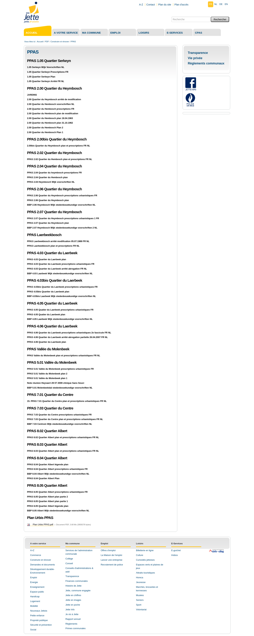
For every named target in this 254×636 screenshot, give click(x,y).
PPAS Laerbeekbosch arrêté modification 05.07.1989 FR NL (58, 241)
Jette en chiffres (73, 595)
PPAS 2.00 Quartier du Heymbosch (54, 88)
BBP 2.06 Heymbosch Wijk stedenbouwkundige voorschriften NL (61, 205)
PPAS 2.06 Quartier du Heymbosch (54, 189)
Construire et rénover (59, 41)
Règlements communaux (206, 63)
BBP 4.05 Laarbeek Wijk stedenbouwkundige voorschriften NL (60, 319)
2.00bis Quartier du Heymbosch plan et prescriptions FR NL (58, 146)
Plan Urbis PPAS (40, 518)
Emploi (115, 32)
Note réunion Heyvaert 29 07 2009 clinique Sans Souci (55, 383)
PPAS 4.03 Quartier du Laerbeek (52, 253)
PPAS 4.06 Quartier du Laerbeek (52, 326)
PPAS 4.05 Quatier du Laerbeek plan (46, 314)
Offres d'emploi (108, 550)
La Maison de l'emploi (111, 555)
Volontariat (141, 609)
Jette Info (70, 609)
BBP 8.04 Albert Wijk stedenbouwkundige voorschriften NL (58, 474)
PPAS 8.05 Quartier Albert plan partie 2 (47, 497)
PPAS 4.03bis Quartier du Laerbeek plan (48, 291)
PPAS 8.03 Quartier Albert (47, 444)
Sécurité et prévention (41, 625)
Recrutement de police (112, 564)
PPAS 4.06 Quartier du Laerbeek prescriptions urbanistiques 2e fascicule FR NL (69, 332)
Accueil (32, 32)
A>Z (32, 550)
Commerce (35, 555)
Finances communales (76, 581)
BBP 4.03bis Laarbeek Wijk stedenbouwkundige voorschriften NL (61, 296)
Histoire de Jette (73, 586)
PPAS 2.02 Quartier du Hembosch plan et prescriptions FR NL (59, 159)
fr (210, 4)
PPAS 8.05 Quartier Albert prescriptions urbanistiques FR (57, 492)
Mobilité (34, 606)
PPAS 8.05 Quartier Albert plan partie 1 (47, 501)
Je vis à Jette (71, 614)
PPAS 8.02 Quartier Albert (47, 431)
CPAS (198, 32)
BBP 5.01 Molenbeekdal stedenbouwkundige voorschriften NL (60, 388)
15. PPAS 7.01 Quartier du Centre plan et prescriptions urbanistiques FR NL (67, 401)
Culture (139, 555)
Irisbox (174, 555)
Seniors (140, 600)
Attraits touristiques (145, 573)
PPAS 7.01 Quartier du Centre (50, 395)
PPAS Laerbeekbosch (44, 235)
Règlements (71, 624)
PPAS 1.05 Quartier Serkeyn (49, 61)
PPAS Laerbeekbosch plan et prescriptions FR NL (53, 246)
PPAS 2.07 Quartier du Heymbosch (54, 212)
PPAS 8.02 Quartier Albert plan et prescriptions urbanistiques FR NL (63, 437)
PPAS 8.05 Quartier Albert (47, 485)
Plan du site (164, 4)
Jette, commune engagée (77, 590)
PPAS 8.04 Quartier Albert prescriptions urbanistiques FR (57, 469)
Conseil (69, 563)
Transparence (198, 53)
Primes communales (75, 628)
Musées (140, 595)
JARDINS (32, 95)
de (221, 4)
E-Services (177, 543)
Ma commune (91, 32)
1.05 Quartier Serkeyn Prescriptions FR (47, 72)
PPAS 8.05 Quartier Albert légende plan (47, 506)
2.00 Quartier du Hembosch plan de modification (52, 113)
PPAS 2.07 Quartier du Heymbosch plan (48, 223)
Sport (138, 605)
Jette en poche (72, 605)
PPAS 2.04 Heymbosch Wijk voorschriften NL (51, 182)
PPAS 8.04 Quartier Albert (47, 458)
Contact (150, 4)
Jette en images (73, 600)
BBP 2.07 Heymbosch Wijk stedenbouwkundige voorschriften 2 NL (62, 228)
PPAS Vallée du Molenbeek (48, 349)
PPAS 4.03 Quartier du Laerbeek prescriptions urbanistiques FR (60, 264)
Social (33, 629)
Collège (69, 558)
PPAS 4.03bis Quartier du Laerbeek (54, 280)
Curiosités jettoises (145, 560)
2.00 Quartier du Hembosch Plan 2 (45, 127)
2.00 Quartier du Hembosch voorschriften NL (50, 104)
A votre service (66, 32)
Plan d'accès (181, 4)
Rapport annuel (73, 619)
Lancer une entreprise (111, 560)
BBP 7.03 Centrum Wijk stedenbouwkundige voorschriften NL (59, 424)
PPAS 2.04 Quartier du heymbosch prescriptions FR (54, 172)
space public (38, 592)
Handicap (35, 596)
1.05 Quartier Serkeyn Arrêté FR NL (45, 81)
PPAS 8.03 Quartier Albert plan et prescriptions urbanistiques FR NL (63, 451)
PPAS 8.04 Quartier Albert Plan (43, 478)
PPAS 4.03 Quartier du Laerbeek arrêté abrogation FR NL (57, 269)
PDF (47, 41)
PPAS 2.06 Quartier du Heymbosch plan (48, 200)
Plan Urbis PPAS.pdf (40, 524)
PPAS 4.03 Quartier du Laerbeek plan (46, 259)
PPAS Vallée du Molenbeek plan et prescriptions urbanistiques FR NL (63, 355)
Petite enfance (37, 615)
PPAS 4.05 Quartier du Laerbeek (52, 303)
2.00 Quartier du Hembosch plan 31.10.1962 (50, 123)
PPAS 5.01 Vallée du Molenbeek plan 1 (47, 378)
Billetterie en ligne (144, 550)
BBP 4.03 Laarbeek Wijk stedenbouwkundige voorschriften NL (60, 273)
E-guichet (176, 550)
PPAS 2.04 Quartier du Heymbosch (54, 166)
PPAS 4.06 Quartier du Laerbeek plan (46, 342)
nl (215, 4)
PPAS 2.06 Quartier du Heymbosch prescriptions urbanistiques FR (62, 195)
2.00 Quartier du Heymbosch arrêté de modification (54, 99)
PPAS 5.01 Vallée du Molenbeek (52, 362)
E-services (175, 32)
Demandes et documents (42, 564)
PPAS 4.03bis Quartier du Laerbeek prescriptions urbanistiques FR (62, 287)
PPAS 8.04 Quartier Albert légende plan (47, 464)
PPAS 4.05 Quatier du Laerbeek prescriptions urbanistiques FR (60, 310)
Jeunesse (141, 582)
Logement (35, 601)
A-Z (141, 4)
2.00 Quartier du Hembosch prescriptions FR (50, 109)
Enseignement (37, 587)
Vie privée (195, 58)
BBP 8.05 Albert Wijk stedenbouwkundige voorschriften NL (58, 510)
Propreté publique (39, 620)
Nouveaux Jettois (38, 611)
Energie (34, 582)
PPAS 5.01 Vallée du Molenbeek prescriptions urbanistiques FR (60, 369)
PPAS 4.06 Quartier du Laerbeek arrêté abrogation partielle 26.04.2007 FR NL (67, 337)
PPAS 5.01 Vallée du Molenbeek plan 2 (47, 373)
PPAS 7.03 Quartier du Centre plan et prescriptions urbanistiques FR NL (65, 419)
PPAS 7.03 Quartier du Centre (50, 408)
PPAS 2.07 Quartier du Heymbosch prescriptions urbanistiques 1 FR (63, 218)
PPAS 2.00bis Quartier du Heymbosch (57, 139)
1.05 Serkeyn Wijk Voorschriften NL (45, 67)
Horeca (139, 577)
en (226, 4)
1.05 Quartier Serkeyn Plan (41, 77)
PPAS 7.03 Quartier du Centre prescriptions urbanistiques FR (59, 414)
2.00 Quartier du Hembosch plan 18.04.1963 (50, 118)
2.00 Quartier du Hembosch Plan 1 (45, 132)
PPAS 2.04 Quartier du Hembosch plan (47, 177)
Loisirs (144, 32)
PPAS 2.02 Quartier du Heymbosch (54, 153)
